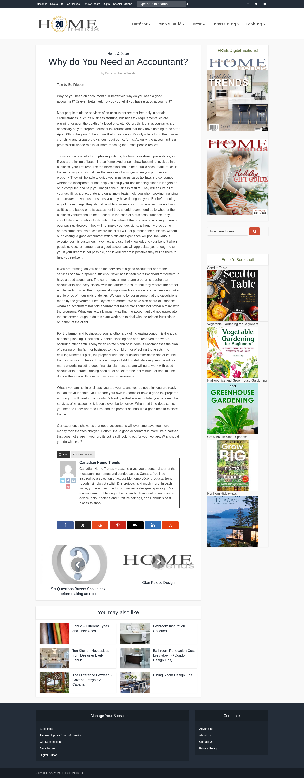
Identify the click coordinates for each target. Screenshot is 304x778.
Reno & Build (169, 23)
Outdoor (140, 23)
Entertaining (223, 23)
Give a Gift (56, 4)
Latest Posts (84, 454)
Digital (106, 4)
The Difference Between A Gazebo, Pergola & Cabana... (92, 680)
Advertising (206, 728)
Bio (65, 454)
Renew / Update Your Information (61, 735)
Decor (196, 23)
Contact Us (206, 741)
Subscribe (41, 4)
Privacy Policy (208, 748)
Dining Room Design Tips (172, 675)
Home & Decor (118, 53)
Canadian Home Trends (120, 73)
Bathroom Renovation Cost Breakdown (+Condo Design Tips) (174, 655)
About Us (205, 735)
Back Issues (72, 4)
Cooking (254, 23)
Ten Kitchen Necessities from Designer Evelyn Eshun (90, 655)
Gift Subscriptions (51, 741)
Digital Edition (48, 755)
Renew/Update (91, 4)
